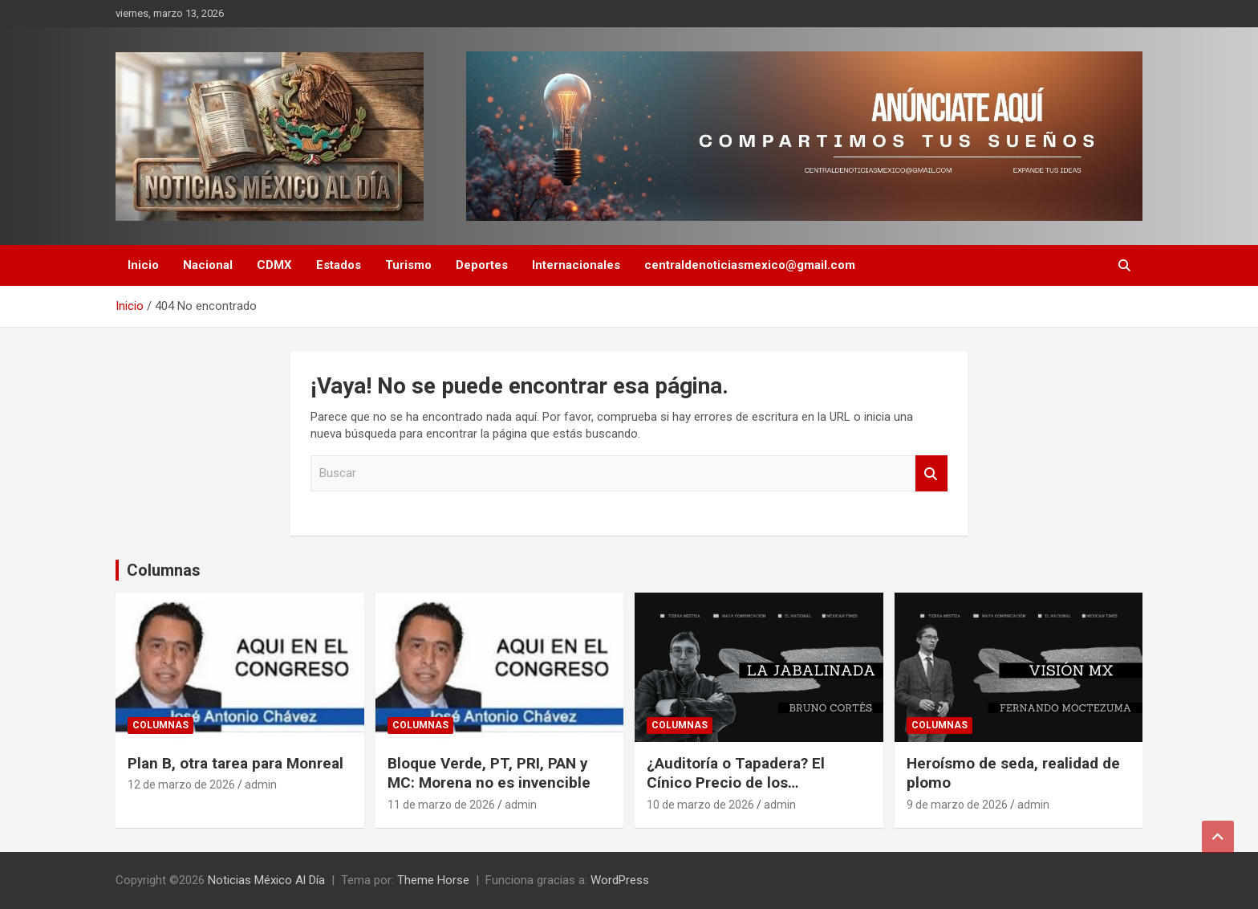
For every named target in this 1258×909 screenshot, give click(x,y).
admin (261, 784)
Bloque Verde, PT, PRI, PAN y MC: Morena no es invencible (489, 773)
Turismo (408, 265)
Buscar (931, 473)
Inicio (143, 265)
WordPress (619, 880)
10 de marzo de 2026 (700, 804)
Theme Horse (433, 880)
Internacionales (576, 265)
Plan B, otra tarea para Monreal (235, 763)
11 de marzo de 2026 (441, 804)
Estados (338, 265)
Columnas (164, 570)
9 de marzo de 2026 (957, 804)
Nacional (208, 265)
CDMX (274, 265)
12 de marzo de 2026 (181, 784)
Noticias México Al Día (266, 880)
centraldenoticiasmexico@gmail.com (749, 265)
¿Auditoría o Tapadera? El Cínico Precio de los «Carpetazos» (736, 783)
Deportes (482, 265)
